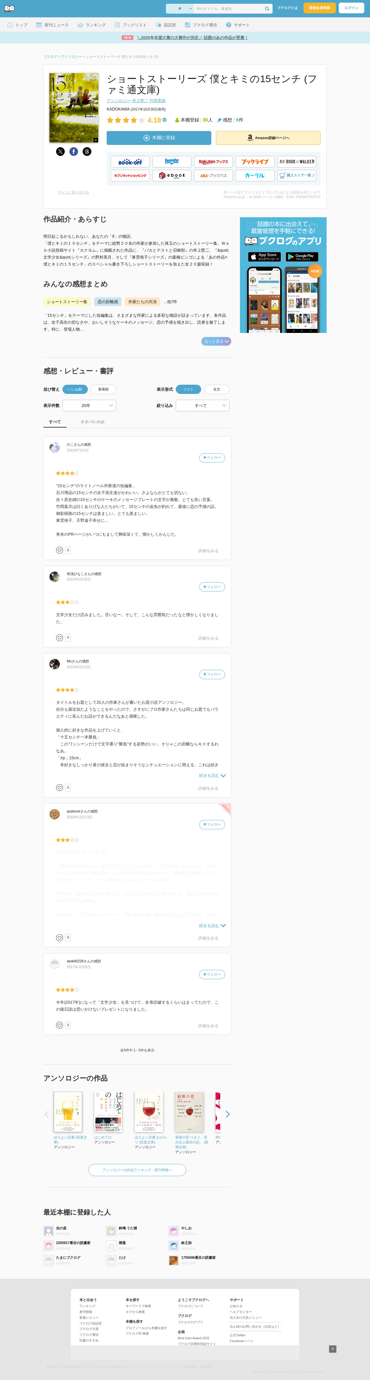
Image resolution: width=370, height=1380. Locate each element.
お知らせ (236, 1306)
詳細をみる (208, 550)
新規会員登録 (319, 8)
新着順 (103, 389)
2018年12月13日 (79, 817)
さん (74, 445)
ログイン (351, 8)
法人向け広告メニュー (246, 1317)
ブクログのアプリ (190, 1322)
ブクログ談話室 (90, 1323)
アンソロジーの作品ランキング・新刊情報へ (137, 1170)
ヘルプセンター (241, 1311)
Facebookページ (241, 1341)
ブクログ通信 (89, 1334)
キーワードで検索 (138, 1306)
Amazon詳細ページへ (268, 137)
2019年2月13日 (79, 667)
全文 (216, 389)
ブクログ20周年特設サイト (197, 1344)
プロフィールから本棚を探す (146, 1328)
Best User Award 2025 (193, 1338)
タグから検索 (135, 1311)
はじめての (103, 1137)
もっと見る (217, 341)
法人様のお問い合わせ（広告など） (255, 1326)
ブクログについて (190, 1306)
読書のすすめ (89, 1340)
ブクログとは (287, 8)
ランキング (87, 1306)
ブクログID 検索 (137, 1333)
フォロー (212, 458)
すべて (55, 421)
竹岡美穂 (157, 100)
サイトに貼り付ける (73, 192)
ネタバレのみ (92, 421)
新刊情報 (85, 1311)
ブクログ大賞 (89, 1329)
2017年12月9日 (79, 967)
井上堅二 (140, 100)
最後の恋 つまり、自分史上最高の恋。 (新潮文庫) (191, 1142)
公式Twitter (237, 1335)
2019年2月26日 (79, 579)
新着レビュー (89, 1317)
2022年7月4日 (78, 450)
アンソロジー (119, 100)
